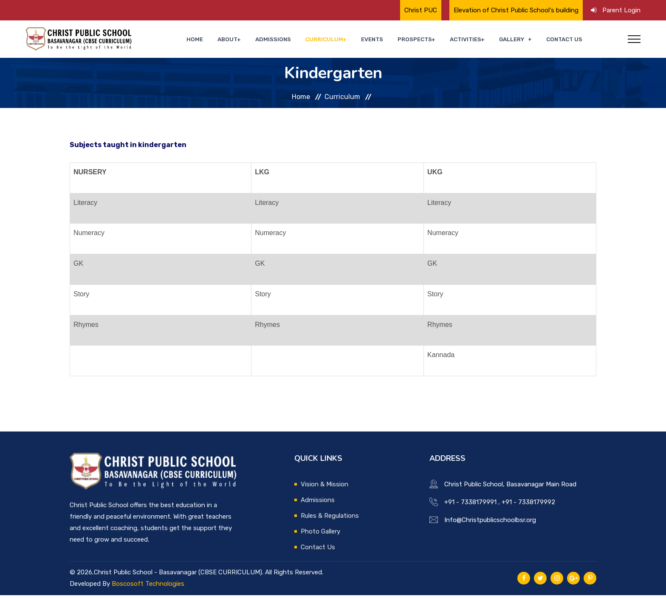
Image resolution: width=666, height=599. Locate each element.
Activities (475, 41)
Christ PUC (420, 10)
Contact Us (566, 41)
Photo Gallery (320, 535)
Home (231, 41)
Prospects (427, 41)
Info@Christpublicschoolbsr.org (490, 524)
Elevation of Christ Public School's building (516, 10)
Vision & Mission (324, 488)
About (258, 41)
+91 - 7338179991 (470, 506)
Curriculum (345, 41)
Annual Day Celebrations (266, 7)
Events (389, 41)
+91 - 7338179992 (528, 506)
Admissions (300, 41)
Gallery (517, 41)
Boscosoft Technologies (148, 587)
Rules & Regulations (330, 519)
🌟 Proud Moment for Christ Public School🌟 (147, 7)
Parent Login (621, 10)
